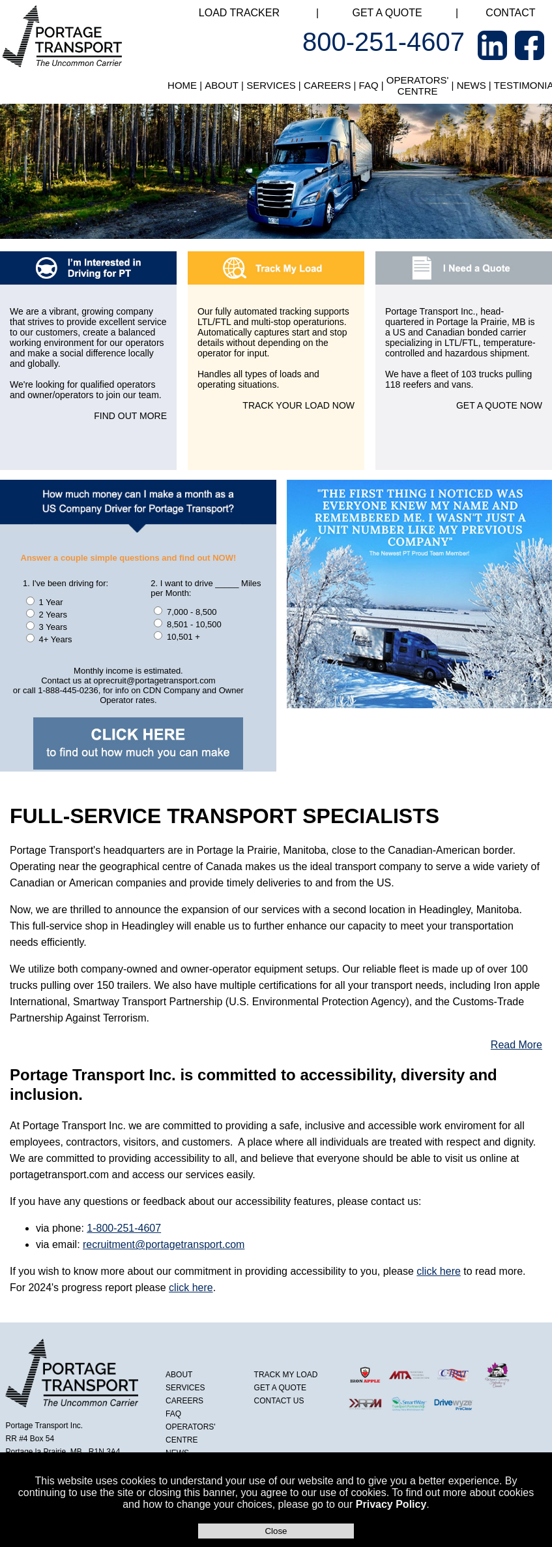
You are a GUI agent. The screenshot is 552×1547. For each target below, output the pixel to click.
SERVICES (271, 85)
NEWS (471, 85)
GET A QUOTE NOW (499, 405)
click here (438, 1271)
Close (276, 1531)
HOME (182, 85)
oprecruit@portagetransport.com (154, 680)
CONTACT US (279, 1400)
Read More (516, 1044)
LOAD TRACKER (239, 12)
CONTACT (510, 12)
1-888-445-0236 (68, 690)
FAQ (369, 85)
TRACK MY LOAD (286, 1374)
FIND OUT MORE (130, 416)
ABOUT (222, 85)
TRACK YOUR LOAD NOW (298, 405)
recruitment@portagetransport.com (163, 1244)
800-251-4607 (383, 41)
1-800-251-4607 (124, 1228)
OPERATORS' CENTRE (417, 85)
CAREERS (327, 85)
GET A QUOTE (387, 12)
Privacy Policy (391, 1504)
